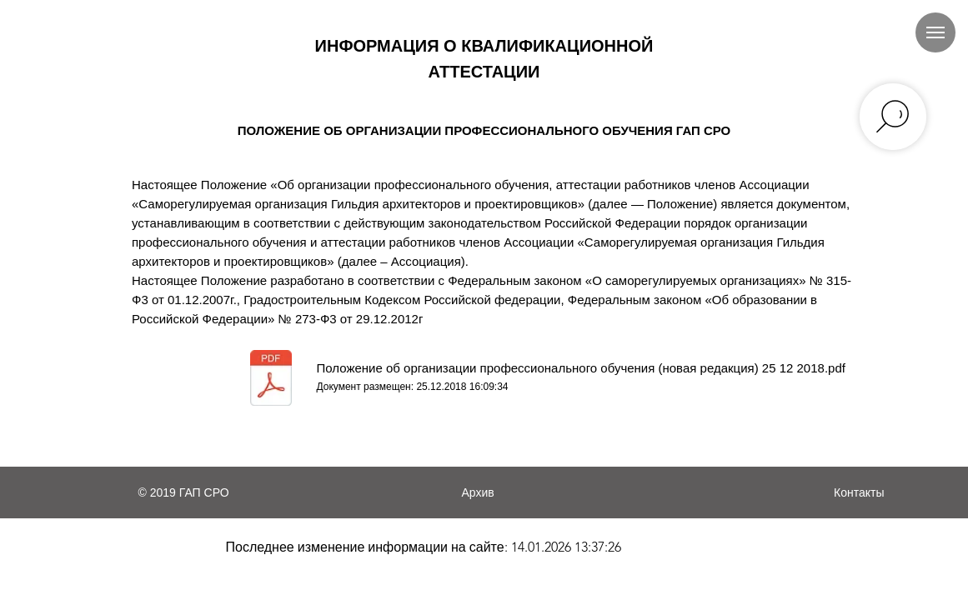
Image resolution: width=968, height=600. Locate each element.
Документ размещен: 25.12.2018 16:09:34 (413, 386)
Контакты (859, 492)
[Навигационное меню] (935, 32)
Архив (478, 492)
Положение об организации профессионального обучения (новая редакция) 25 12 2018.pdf (581, 368)
